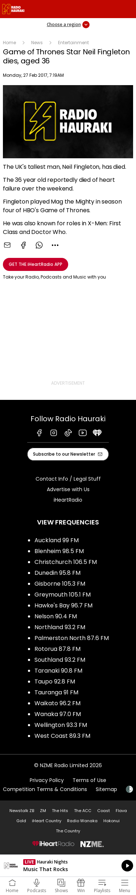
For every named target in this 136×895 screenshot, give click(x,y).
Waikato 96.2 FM (57, 703)
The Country (68, 831)
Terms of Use (89, 780)
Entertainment (73, 42)
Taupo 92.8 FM (54, 681)
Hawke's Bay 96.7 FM (63, 605)
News (37, 42)
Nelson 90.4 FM (55, 616)
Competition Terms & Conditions (45, 789)
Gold (21, 821)
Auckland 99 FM (56, 540)
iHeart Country (46, 821)
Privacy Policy (47, 780)
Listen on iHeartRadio (68, 866)
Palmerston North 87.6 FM (71, 638)
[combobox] (55, 245)
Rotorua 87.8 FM (57, 649)
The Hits (60, 811)
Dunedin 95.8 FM (57, 573)
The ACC (82, 811)
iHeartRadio (68, 499)
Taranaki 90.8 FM (58, 670)
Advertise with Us (68, 489)
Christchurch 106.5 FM (65, 562)
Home (9, 42)
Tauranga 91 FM (56, 692)
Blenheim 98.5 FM (59, 551)
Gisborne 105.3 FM (59, 584)
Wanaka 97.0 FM (57, 714)
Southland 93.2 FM (59, 660)
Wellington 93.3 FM (60, 725)
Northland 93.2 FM (59, 627)
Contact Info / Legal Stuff (68, 478)
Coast (103, 811)
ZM (43, 811)
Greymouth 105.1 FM (62, 594)
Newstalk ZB (21, 811)
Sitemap (106, 789)
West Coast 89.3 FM (62, 736)
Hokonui (111, 821)
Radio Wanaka (82, 821)
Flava (121, 811)
